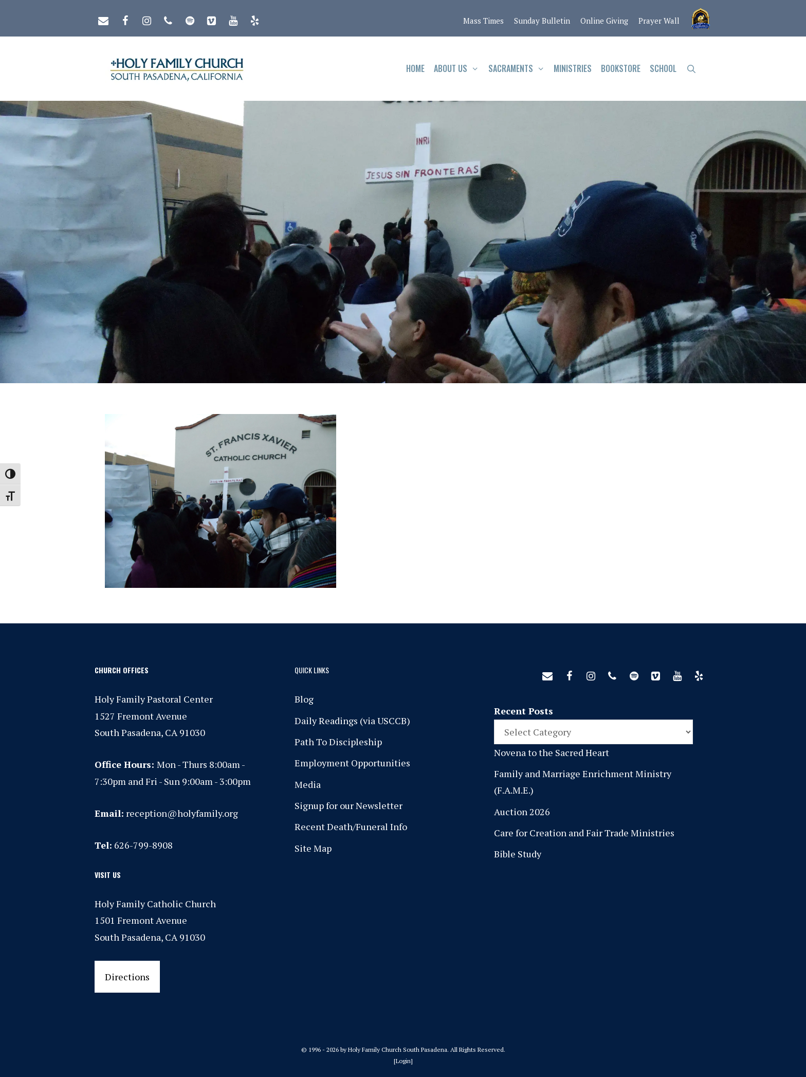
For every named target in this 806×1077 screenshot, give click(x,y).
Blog (304, 699)
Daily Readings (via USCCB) (352, 720)
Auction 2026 (522, 811)
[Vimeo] (211, 18)
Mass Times (483, 20)
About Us (459, 68)
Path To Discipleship (338, 741)
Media (308, 784)
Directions (127, 977)
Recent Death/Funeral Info (351, 826)
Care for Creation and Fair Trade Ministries (584, 833)
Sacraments (518, 68)
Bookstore (620, 68)
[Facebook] (125, 18)
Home (415, 68)
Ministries (573, 68)
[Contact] (103, 18)
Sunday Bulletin (542, 20)
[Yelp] (254, 18)
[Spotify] (189, 18)
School (663, 68)
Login (403, 1061)
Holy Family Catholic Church (155, 904)
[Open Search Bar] (691, 68)
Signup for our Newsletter (348, 805)
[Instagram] (146, 18)
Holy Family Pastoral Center (154, 699)
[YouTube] (233, 18)
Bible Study (517, 854)
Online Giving (604, 20)
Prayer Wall (659, 20)
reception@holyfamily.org (182, 813)
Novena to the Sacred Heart (551, 752)
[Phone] (168, 18)
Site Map (313, 848)
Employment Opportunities (352, 763)
